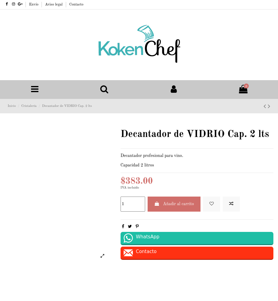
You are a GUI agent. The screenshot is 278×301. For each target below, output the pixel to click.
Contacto (76, 4)
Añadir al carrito (174, 203)
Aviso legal (54, 4)
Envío (34, 4)
